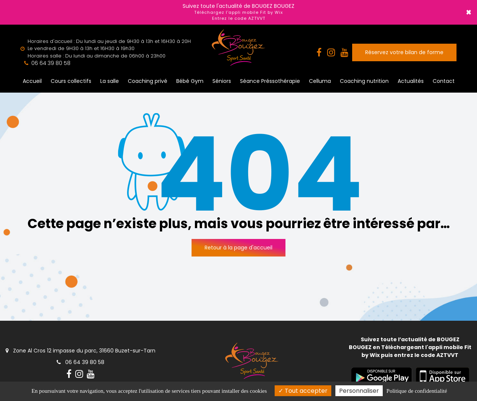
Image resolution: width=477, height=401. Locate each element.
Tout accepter (303, 390)
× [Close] (468, 12)
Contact (444, 81)
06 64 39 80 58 (80, 362)
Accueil (32, 81)
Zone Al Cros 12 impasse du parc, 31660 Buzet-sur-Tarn (80, 350)
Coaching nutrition (364, 81)
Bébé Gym (189, 81)
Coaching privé (147, 81)
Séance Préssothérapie (270, 81)
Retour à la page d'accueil (238, 247)
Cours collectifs (71, 81)
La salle (109, 81)
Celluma (320, 81)
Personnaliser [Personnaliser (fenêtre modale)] (359, 390)
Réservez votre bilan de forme (404, 52)
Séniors (221, 81)
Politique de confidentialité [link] (416, 391)
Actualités (411, 81)
